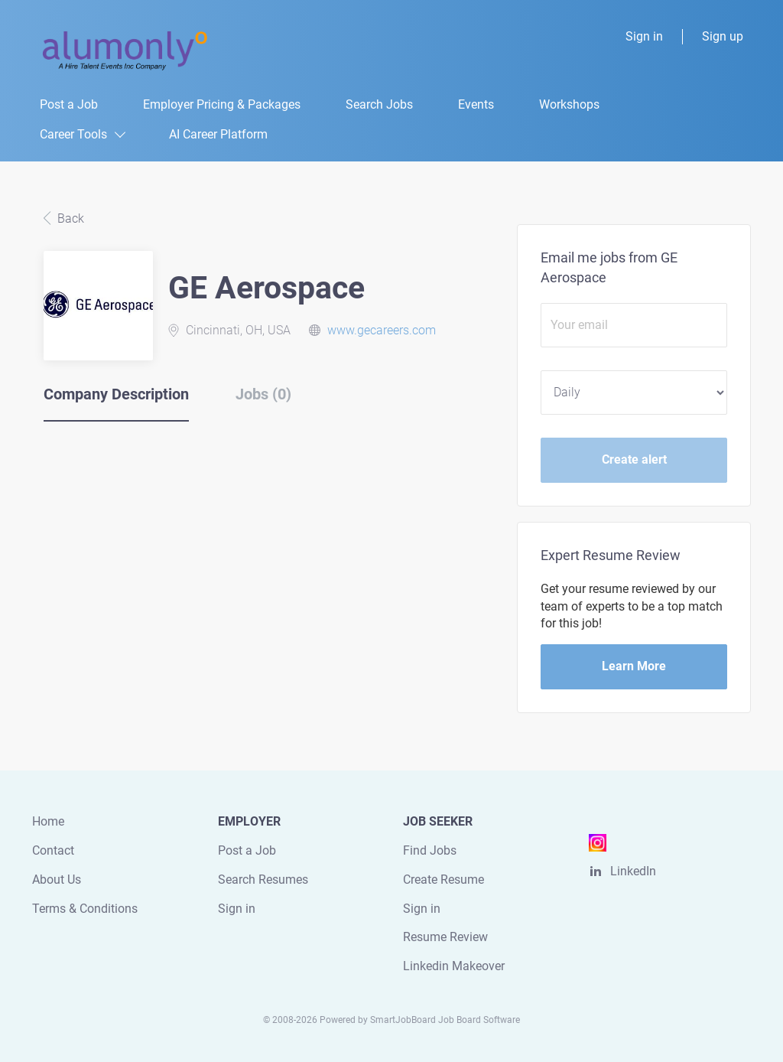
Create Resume (443, 879)
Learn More (634, 666)
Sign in (644, 36)
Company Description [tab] (116, 394)
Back (69, 218)
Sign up (722, 36)
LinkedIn (633, 871)
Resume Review (445, 937)
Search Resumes (263, 879)
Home (48, 821)
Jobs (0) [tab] (263, 394)
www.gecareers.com (381, 330)
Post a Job (247, 850)
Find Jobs (429, 850)
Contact (53, 850)
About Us (56, 879)
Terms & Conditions (85, 908)
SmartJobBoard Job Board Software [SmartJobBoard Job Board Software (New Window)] (445, 1020)
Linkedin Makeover (454, 966)
